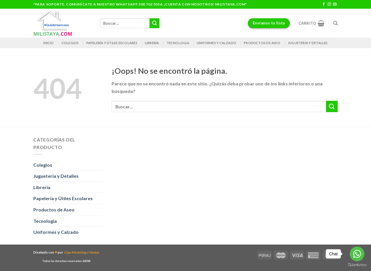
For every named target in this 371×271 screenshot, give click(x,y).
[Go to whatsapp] (357, 254)
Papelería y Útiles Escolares (63, 198)
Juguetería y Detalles (308, 43)
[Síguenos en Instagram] (329, 4)
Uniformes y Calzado (216, 43)
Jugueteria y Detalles (56, 176)
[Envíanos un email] (335, 4)
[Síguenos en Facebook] (323, 4)
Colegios (70, 43)
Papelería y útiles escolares (111, 43)
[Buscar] (335, 23)
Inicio (48, 43)
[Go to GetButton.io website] (357, 265)
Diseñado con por (66, 252)
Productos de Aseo (262, 43)
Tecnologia (178, 43)
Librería (152, 43)
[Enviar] (154, 23)
